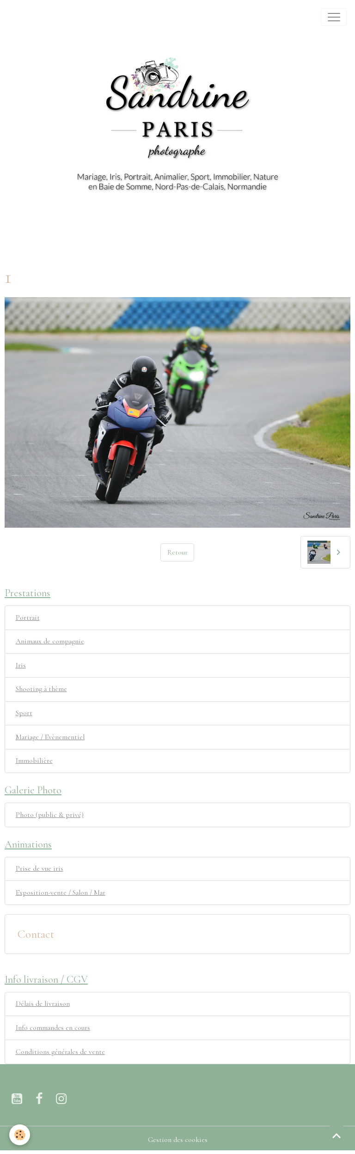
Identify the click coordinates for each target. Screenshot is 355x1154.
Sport (24, 712)
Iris (21, 665)
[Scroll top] (336, 1135)
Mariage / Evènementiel (50, 737)
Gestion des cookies (178, 1139)
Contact (36, 934)
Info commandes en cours (53, 1027)
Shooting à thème (41, 688)
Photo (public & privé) (50, 814)
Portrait (28, 617)
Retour (177, 552)
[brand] (19, 17)
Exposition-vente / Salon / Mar (60, 892)
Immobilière (34, 760)
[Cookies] (19, 1134)
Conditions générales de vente (60, 1051)
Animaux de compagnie (50, 641)
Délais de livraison (43, 1003)
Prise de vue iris (39, 868)
